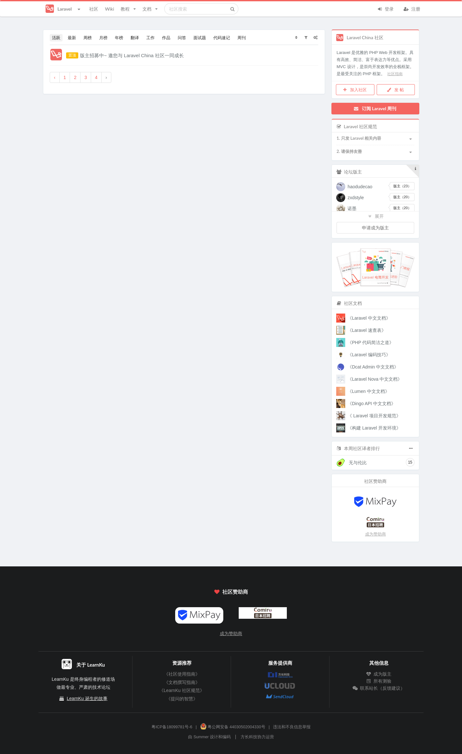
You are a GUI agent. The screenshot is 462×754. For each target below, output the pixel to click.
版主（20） (402, 197)
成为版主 (379, 674)
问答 (182, 37)
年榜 (119, 37)
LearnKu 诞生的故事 (87, 698)
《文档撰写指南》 (182, 682)
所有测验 (379, 681)
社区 (93, 9)
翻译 (135, 37)
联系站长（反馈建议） (379, 688)
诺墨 (351, 208)
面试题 (199, 37)
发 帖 (395, 89)
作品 (166, 37)
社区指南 (395, 74)
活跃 (56, 37)
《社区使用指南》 (182, 674)
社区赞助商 (231, 592)
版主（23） (402, 186)
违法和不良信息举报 (292, 727)
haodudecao (359, 186)
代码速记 (221, 37)
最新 (72, 37)
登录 (385, 8)
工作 (150, 37)
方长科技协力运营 (257, 737)
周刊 (241, 37)
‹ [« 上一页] (55, 77)
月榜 (103, 37)
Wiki (109, 9)
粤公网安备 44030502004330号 (232, 727)
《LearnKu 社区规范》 (181, 690)
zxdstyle (355, 197)
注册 (412, 8)
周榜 (87, 37)
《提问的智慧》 (182, 698)
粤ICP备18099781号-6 (171, 727)
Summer (201, 737)
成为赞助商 (375, 534)
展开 (375, 216)
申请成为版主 (375, 227)
